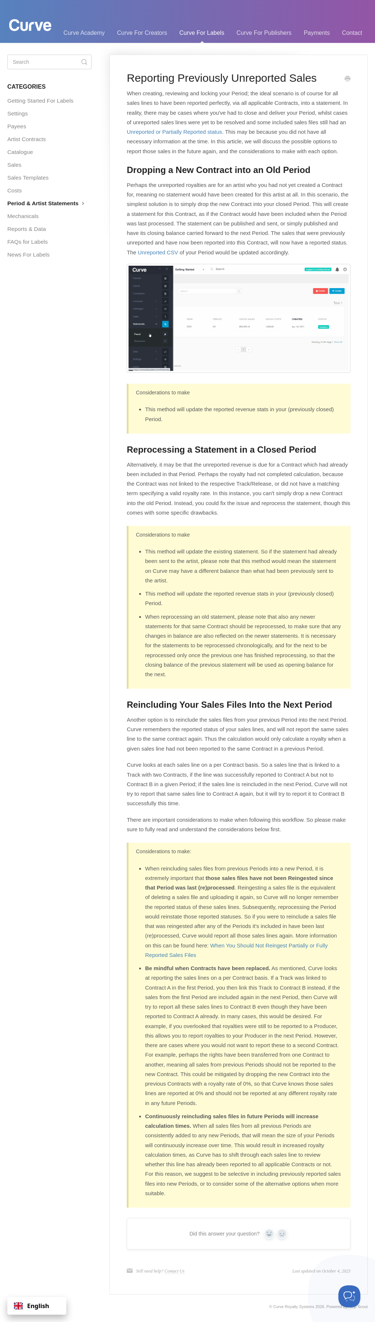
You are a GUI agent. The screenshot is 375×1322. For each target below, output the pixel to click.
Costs (14, 190)
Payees (16, 126)
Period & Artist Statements (46, 203)
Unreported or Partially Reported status (174, 132)
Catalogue (20, 152)
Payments (317, 33)
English (31, 1305)
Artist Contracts (26, 139)
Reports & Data (26, 229)
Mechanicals (23, 216)
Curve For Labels (201, 36)
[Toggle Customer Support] (349, 1296)
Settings (17, 113)
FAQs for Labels (27, 242)
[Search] (49, 62)
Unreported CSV (158, 252)
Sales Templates (28, 177)
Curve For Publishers (264, 33)
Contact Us (174, 1271)
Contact (352, 33)
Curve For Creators (142, 33)
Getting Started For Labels (40, 100)
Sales (14, 165)
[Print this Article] (347, 79)
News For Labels (28, 254)
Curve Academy (84, 33)
